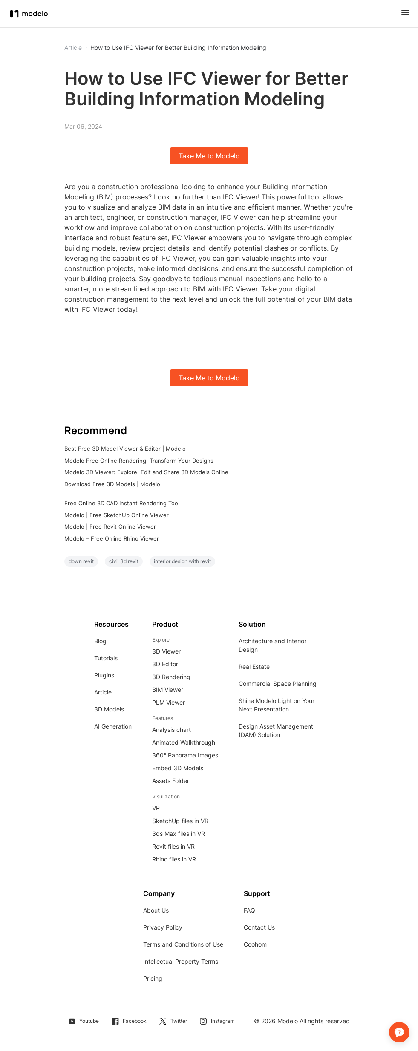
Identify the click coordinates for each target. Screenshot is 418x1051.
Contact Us (259, 927)
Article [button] (73, 47)
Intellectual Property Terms (180, 961)
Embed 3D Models (177, 768)
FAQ (249, 910)
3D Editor (165, 664)
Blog (100, 641)
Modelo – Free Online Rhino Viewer (111, 538)
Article (103, 692)
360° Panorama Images (185, 755)
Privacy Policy (162, 927)
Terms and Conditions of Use (183, 944)
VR (156, 808)
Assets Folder (170, 780)
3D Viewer (166, 651)
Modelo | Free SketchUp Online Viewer (116, 515)
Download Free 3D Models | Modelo (112, 484)
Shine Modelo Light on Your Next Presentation (276, 705)
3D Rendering (171, 676)
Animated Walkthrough (183, 742)
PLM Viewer (168, 702)
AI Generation (113, 726)
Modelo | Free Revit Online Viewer (110, 526)
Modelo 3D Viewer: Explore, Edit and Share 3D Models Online (146, 472)
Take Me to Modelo (209, 156)
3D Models (109, 709)
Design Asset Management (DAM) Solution (276, 730)
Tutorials (106, 658)
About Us (156, 910)
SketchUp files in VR (180, 820)
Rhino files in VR (174, 859)
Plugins (104, 675)
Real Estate (254, 666)
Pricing (152, 978)
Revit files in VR (173, 846)
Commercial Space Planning (278, 683)
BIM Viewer (167, 689)
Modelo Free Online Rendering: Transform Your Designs (138, 460)
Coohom (255, 944)
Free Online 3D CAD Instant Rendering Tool (121, 503)
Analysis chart (171, 729)
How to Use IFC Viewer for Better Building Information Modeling (178, 47)
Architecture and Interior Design (272, 645)
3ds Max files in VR (178, 833)
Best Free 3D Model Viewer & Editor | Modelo (125, 448)
